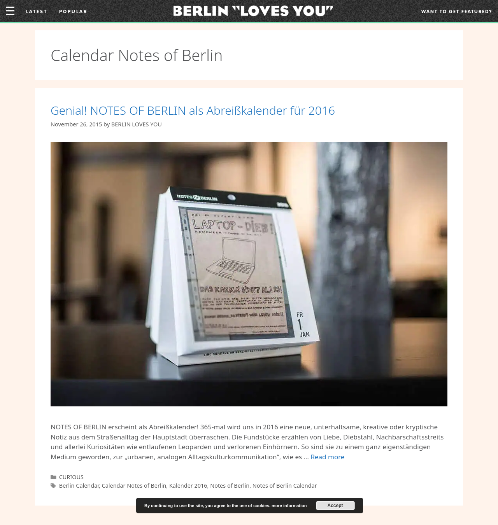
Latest (36, 11)
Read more (327, 456)
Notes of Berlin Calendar (285, 485)
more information (289, 505)
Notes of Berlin (229, 485)
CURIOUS (71, 477)
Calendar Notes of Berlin (134, 485)
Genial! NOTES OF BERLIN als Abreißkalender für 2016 (193, 110)
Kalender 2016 (188, 485)
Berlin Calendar (79, 485)
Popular (73, 11)
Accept (335, 505)
